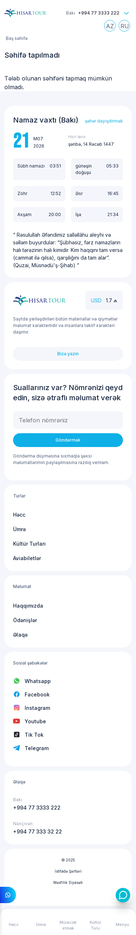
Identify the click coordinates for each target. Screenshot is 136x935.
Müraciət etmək (68, 925)
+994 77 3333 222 (98, 13)
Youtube (35, 721)
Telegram (37, 748)
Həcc (19, 515)
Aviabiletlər (27, 558)
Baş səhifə (17, 38)
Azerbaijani (112, 27)
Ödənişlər (25, 620)
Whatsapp (38, 681)
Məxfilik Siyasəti (68, 882)
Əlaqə (20, 635)
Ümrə (19, 529)
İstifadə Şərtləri (68, 871)
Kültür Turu (95, 925)
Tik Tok (34, 735)
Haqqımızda (28, 606)
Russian (126, 27)
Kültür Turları (29, 544)
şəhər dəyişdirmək (104, 121)
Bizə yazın (68, 353)
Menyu (122, 924)
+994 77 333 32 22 (37, 831)
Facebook (37, 694)
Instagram (37, 708)
